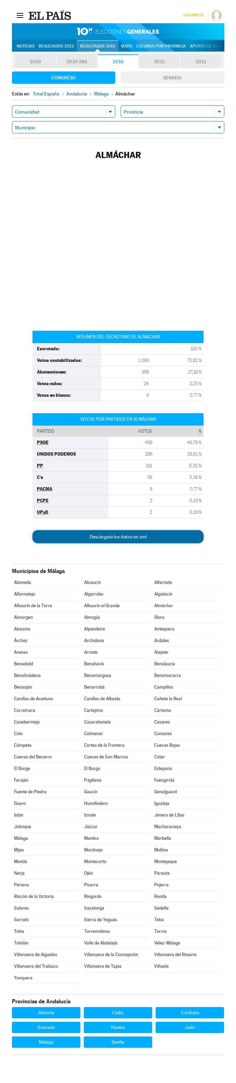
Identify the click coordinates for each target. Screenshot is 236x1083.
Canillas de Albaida (102, 698)
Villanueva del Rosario (175, 954)
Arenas (21, 652)
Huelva (118, 1027)
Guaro (20, 803)
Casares (162, 722)
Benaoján (23, 687)
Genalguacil (165, 791)
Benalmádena (27, 675)
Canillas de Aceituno (33, 698)
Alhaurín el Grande (102, 605)
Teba (159, 919)
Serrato (21, 919)
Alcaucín (92, 582)
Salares (21, 908)
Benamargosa (97, 675)
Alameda (22, 582)
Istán (18, 815)
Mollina (161, 849)
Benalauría (164, 663)
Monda (20, 861)
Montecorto (95, 861)
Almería (46, 1012)
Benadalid (23, 663)
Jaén (190, 1027)
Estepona (163, 768)
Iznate (90, 815)
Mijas (19, 849)
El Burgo (92, 768)
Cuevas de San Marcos (106, 756)
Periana (21, 884)
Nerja (19, 873)
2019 (35, 61)
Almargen (23, 617)
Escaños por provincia (161, 46)
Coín (18, 733)
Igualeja (161, 803)
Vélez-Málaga (167, 942)
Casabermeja (27, 722)
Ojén (88, 873)
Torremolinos (97, 931)
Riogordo (93, 896)
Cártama (162, 710)
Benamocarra (167, 675)
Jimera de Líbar (169, 815)
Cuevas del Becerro (33, 756)
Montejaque (165, 861)
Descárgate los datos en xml (118, 536)
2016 (118, 61)
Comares (163, 733)
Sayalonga (94, 908)
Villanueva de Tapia (102, 966)
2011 (201, 61)
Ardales (161, 640)
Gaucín (90, 791)
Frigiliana (93, 780)
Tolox (19, 931)
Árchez (21, 640)
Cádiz (117, 1012)
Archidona (94, 640)
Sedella (161, 908)
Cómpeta (22, 745)
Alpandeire (94, 628)
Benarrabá (94, 687)
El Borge (22, 768)
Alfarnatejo (24, 594)
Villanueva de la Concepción (111, 954)
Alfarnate (163, 582)
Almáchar (163, 605)
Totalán (21, 942)
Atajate (161, 652)
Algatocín (163, 594)
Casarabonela (97, 722)
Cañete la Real (168, 698)
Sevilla (118, 1042)
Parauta (162, 873)
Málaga (21, 838)
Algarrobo (93, 594)
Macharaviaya (167, 826)
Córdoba (190, 1012)
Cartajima (93, 710)
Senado (172, 77)
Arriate (90, 652)
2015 (159, 61)
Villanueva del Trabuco (36, 966)
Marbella (162, 838)
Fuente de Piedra (30, 791)
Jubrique (22, 826)
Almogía (92, 617)
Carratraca (24, 710)
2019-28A (76, 61)
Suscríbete (193, 15)
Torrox (160, 931)
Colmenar (93, 733)
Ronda (160, 896)
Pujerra (161, 884)
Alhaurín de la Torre (33, 605)
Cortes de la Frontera (104, 745)
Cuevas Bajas (167, 745)
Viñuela (161, 966)
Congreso (63, 77)
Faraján (21, 780)
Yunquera (23, 977)
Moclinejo (93, 849)
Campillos (163, 687)
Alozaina (22, 628)
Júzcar (90, 826)
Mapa (126, 46)
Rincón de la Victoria (34, 896)
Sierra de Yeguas (100, 919)
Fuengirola (164, 780)
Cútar (159, 756)
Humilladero (96, 803)
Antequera (164, 628)
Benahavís (94, 663)
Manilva (91, 838)
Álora (159, 617)
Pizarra (91, 884)
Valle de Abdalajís (101, 942)
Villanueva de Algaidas (35, 954)
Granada (46, 1027)
